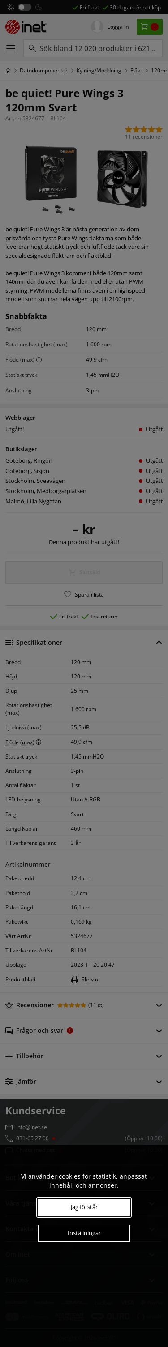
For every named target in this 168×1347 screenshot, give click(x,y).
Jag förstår (84, 1207)
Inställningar (84, 1233)
